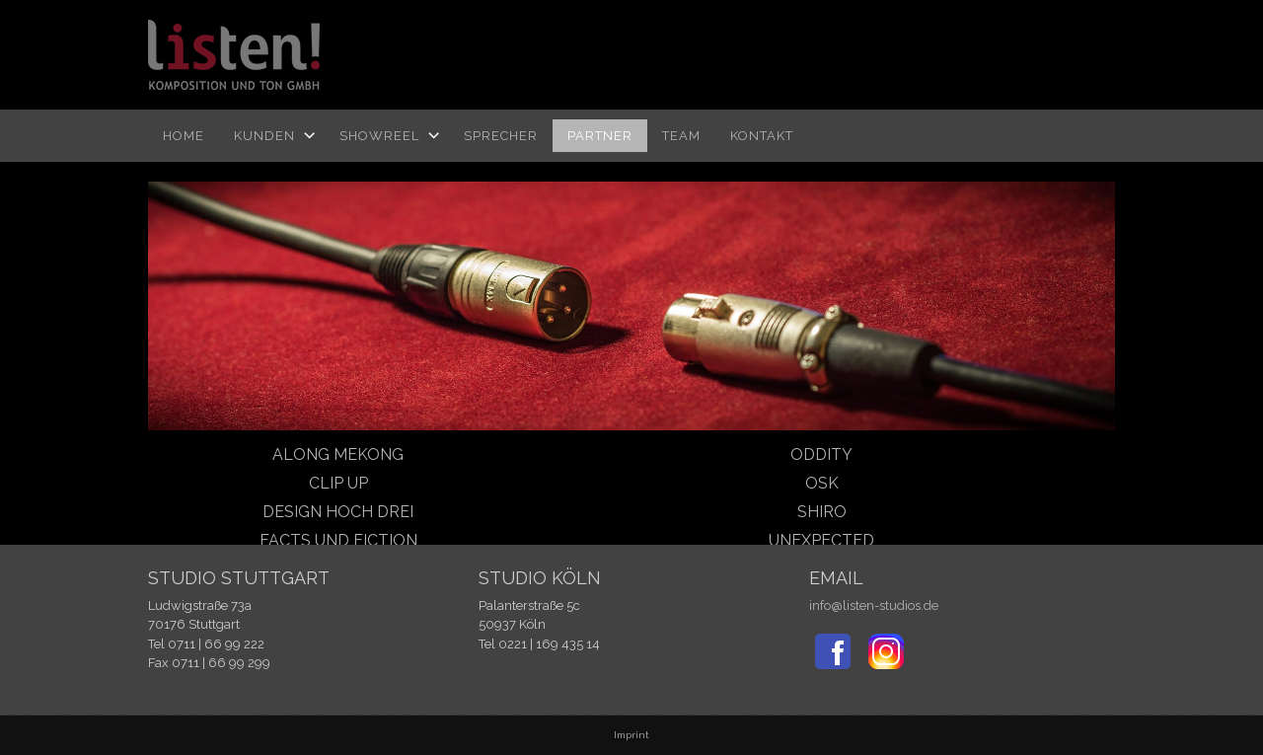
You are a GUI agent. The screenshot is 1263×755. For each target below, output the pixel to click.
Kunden (264, 135)
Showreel (379, 135)
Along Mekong (338, 454)
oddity (821, 454)
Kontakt (761, 135)
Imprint (631, 734)
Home (183, 135)
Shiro (822, 511)
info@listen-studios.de (873, 605)
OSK (822, 483)
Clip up (338, 483)
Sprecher (501, 135)
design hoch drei (337, 511)
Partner (599, 135)
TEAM (681, 135)
